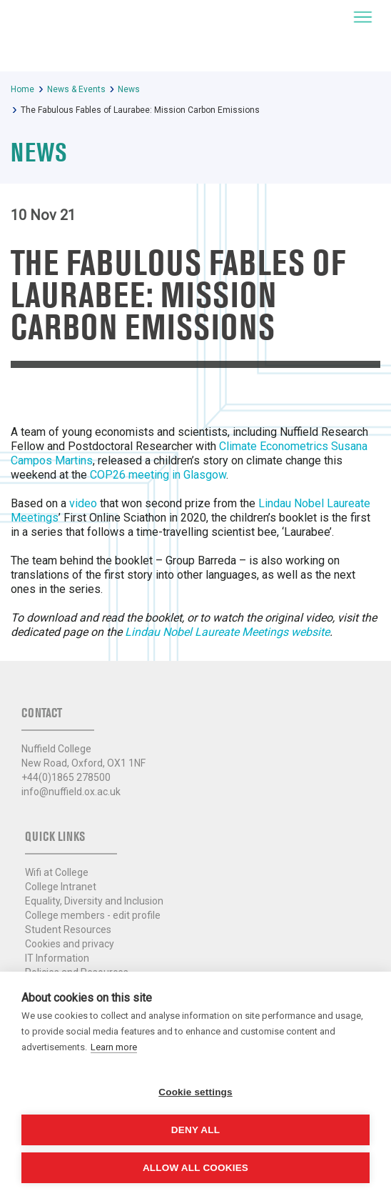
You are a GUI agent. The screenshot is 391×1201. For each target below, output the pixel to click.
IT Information (57, 958)
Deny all (195, 1130)
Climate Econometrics (273, 446)
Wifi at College (56, 872)
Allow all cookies (195, 1167)
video (83, 503)
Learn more (114, 1047)
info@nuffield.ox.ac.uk (71, 791)
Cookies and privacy (69, 944)
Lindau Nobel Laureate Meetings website (227, 632)
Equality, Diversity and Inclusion (94, 901)
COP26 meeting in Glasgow (158, 475)
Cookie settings (195, 1092)
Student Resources (68, 929)
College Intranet (60, 886)
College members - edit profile (93, 915)
